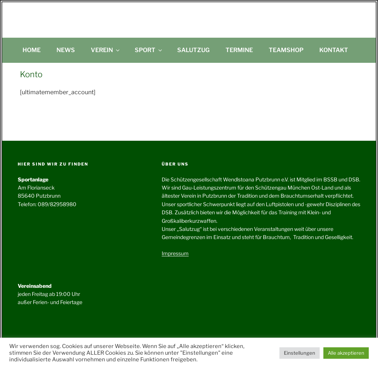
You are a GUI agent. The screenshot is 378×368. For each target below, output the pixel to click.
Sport (149, 50)
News (65, 50)
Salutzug (193, 50)
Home (32, 50)
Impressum (175, 253)
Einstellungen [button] (299, 353)
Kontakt (333, 50)
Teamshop (286, 50)
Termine (239, 50)
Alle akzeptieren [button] (346, 353)
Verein (106, 50)
